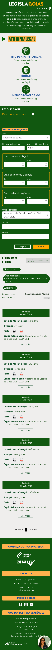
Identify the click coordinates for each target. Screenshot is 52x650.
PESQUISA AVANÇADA (15, 129)
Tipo (4, 133)
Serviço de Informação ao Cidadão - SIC (26, 628)
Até (29, 160)
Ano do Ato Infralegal (37, 144)
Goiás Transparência (26, 618)
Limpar (22, 246)
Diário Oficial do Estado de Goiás (26, 588)
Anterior (19, 529)
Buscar (41, 246)
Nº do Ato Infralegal (11, 144)
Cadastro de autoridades (26, 583)
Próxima (33, 529)
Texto (5, 222)
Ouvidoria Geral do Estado (26, 622)
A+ (45, 8)
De (5, 160)
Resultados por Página (37, 294)
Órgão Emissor (9, 209)
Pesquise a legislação (26, 579)
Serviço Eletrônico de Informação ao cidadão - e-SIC (26, 634)
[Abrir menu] (4, 4)
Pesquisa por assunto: (16, 114)
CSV (46, 260)
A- (38, 8)
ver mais (25, 344)
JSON (40, 260)
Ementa (6, 232)
